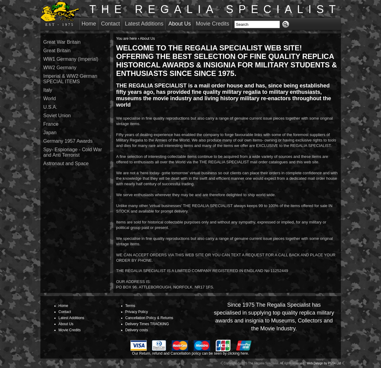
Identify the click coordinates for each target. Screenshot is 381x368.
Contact (110, 24)
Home (89, 24)
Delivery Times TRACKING (147, 324)
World (49, 98)
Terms (130, 306)
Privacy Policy (136, 312)
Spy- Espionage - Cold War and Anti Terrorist (72, 152)
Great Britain (57, 50)
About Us (179, 24)
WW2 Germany (60, 67)
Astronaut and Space (66, 163)
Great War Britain (62, 42)
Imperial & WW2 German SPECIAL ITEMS (70, 78)
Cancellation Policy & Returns (149, 318)
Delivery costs (136, 330)
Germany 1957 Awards (68, 141)
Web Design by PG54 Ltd (324, 363)
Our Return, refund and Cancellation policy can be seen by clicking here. (190, 353)
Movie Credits (212, 24)
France (51, 124)
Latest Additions (144, 24)
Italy (47, 90)
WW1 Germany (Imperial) (70, 59)
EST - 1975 (60, 14)
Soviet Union (57, 115)
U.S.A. (50, 107)
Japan (50, 132)
